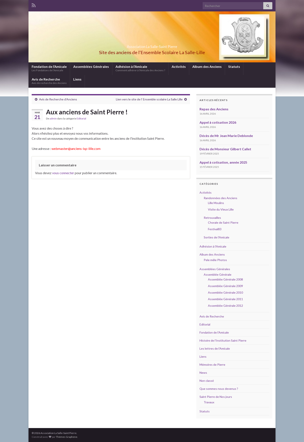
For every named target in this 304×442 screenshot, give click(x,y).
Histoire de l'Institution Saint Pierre (223, 340)
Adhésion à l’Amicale (140, 68)
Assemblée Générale (217, 274)
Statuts (234, 66)
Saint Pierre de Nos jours (216, 396)
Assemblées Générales (91, 66)
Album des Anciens (207, 66)
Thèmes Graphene (66, 436)
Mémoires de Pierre (212, 364)
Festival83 (214, 229)
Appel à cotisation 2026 (218, 122)
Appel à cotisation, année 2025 (223, 162)
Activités (179, 66)
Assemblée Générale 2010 (225, 292)
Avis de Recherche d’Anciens (58, 99)
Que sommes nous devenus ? (219, 388)
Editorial (81, 118)
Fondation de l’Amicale (49, 68)
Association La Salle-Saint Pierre (152, 45)
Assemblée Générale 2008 (225, 279)
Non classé (207, 380)
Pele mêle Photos (215, 260)
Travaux (209, 402)
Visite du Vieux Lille (221, 209)
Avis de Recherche (49, 81)
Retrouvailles (212, 217)
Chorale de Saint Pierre (223, 222)
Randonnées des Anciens (220, 198)
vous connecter (63, 173)
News (203, 372)
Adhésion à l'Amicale (213, 246)
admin (53, 118)
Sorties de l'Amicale (216, 237)
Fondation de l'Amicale (214, 332)
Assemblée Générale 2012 (225, 305)
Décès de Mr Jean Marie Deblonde (226, 136)
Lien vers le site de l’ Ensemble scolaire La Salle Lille (149, 99)
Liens (77, 79)
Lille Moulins (216, 203)
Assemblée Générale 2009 (225, 286)
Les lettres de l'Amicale (215, 348)
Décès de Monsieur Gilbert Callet (225, 149)
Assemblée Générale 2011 (225, 299)
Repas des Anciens (214, 109)
